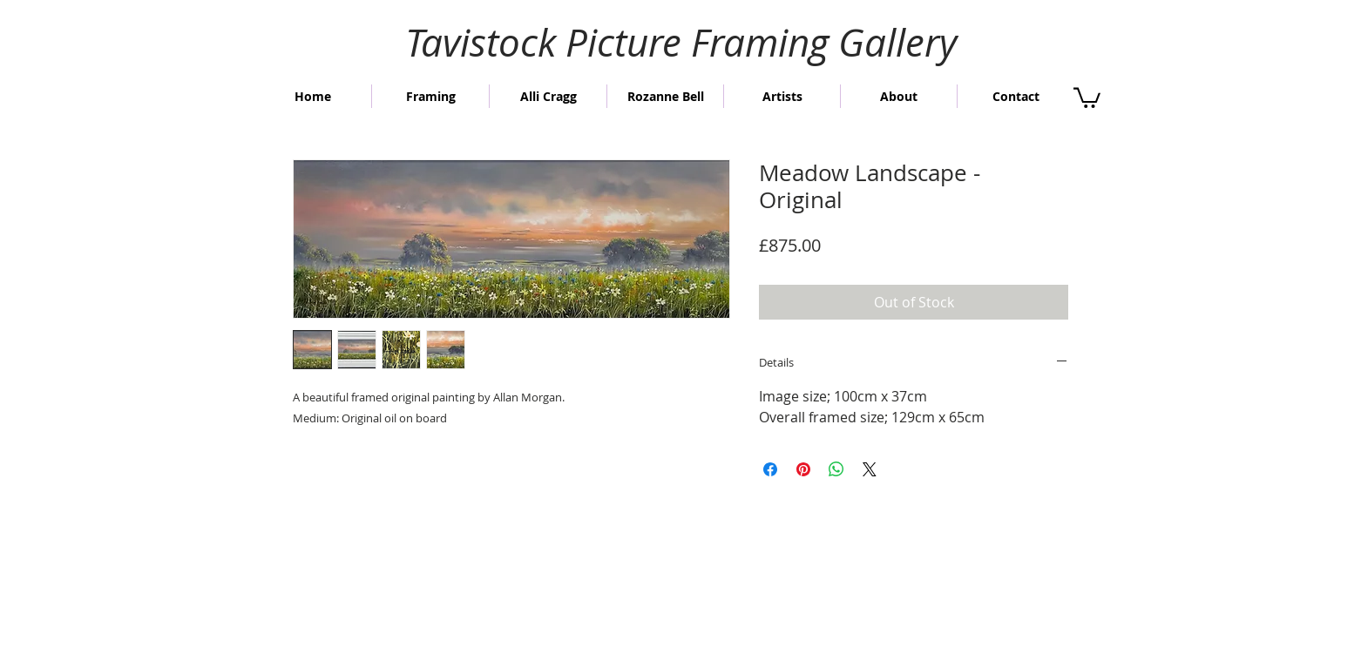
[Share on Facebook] (770, 469)
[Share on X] (869, 469)
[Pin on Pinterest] (803, 469)
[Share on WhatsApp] (836, 469)
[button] (1086, 96)
